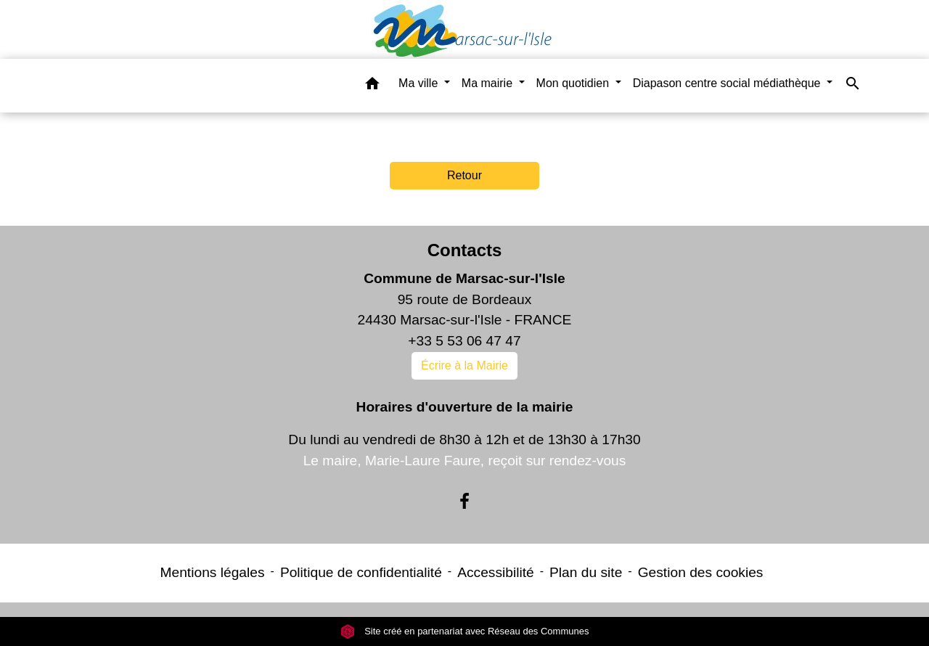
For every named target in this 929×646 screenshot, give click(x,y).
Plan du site (585, 572)
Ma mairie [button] (489, 83)
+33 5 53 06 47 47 (464, 340)
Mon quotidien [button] (574, 83)
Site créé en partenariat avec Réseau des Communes (464, 631)
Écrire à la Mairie (464, 365)
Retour (464, 175)
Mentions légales (212, 572)
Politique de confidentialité (361, 572)
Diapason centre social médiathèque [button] (728, 83)
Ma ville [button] (419, 83)
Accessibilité (495, 572)
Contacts (464, 250)
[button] (372, 86)
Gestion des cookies (701, 572)
